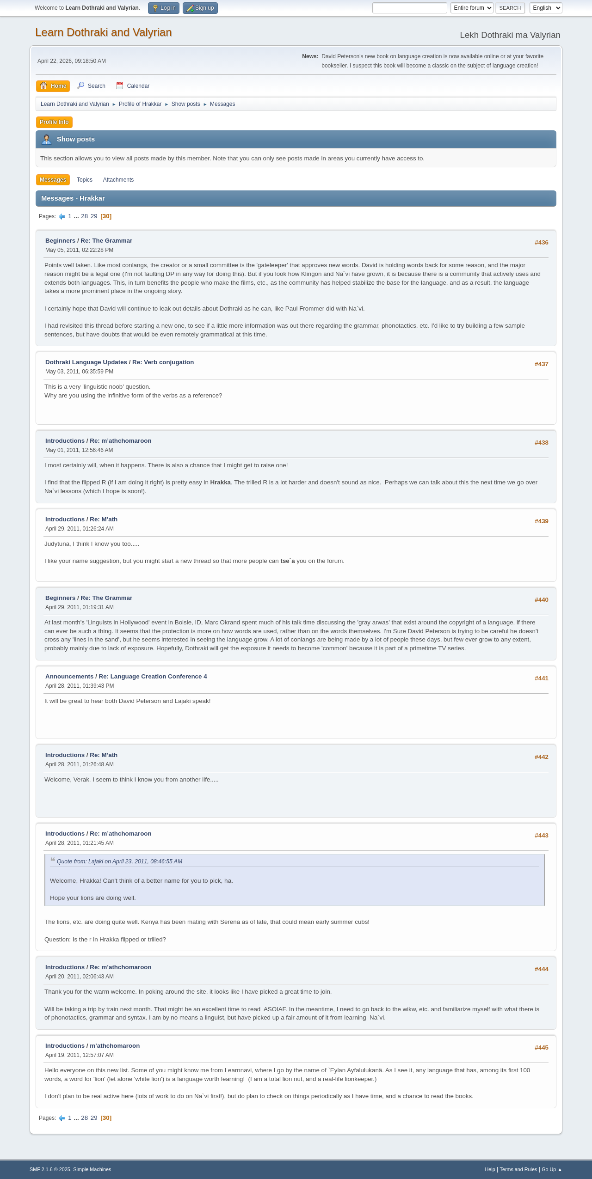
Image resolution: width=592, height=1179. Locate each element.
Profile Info (54, 122)
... (77, 216)
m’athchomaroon (115, 1045)
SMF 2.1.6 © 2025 (50, 1169)
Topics (84, 180)
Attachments (118, 180)
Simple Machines (92, 1169)
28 (84, 216)
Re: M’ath (103, 519)
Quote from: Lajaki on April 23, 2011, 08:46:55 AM (119, 861)
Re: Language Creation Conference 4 (153, 676)
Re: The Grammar (106, 240)
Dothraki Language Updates (86, 362)
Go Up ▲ (552, 1169)
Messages (53, 180)
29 (94, 216)
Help (490, 1169)
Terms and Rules (518, 1169)
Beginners (60, 240)
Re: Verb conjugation (163, 362)
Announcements (69, 676)
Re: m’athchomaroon (120, 440)
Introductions (65, 440)
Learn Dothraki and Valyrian (103, 32)
